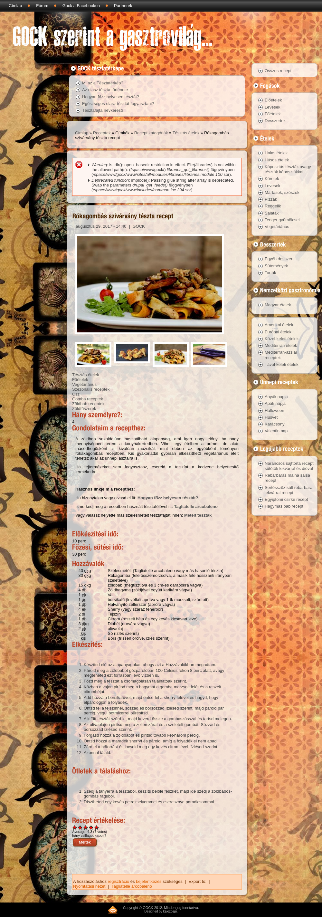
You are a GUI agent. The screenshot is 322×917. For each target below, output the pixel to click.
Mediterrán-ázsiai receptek (281, 355)
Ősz (76, 394)
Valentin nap (276, 430)
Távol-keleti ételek (281, 364)
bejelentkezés (149, 881)
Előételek (273, 100)
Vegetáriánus (84, 384)
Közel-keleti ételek (282, 338)
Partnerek (123, 5)
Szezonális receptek (90, 389)
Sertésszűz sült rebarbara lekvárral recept (288, 490)
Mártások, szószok (282, 192)
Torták (270, 272)
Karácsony (274, 424)
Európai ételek (278, 332)
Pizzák (271, 199)
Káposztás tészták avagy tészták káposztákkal (288, 169)
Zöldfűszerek (84, 408)
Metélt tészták (198, 515)
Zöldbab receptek (88, 403)
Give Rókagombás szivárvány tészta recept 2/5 (80, 827)
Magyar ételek (278, 304)
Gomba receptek (87, 398)
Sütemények (276, 265)
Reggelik (273, 206)
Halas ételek (276, 152)
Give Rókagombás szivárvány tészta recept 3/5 (86, 827)
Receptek (102, 132)
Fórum (42, 5)
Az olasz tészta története (105, 89)
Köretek (272, 178)
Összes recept (278, 70)
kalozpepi (170, 911)
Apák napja (275, 403)
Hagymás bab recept (284, 506)
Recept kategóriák (151, 132)
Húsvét (271, 417)
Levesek (272, 107)
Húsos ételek (277, 160)
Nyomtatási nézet (89, 886)
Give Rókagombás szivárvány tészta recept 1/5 (75, 827)
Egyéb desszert (279, 258)
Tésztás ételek (186, 132)
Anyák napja (276, 396)
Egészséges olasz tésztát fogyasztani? (118, 103)
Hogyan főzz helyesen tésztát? (110, 96)
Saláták (272, 213)
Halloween (274, 410)
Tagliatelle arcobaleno (196, 506)
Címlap (15, 5)
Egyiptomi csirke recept (286, 499)
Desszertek (275, 120)
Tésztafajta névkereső (102, 110)
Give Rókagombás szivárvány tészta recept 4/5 (91, 827)
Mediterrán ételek (281, 345)
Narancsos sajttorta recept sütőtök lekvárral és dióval (289, 466)
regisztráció (118, 881)
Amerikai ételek (279, 324)
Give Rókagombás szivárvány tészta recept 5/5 (96, 827)
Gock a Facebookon (81, 5)
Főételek (80, 379)
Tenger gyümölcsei (282, 219)
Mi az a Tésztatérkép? (102, 83)
